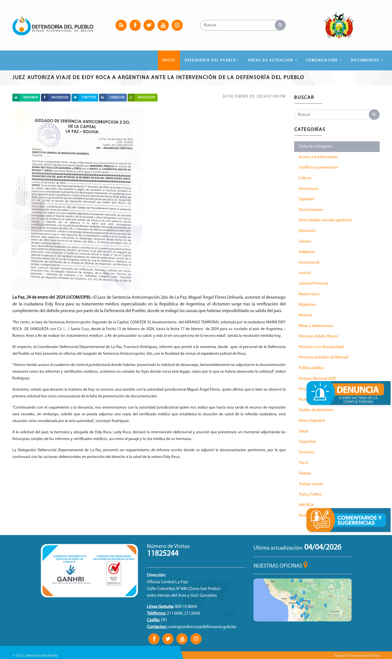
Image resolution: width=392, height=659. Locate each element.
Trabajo (305, 473)
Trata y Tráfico (310, 494)
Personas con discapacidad (321, 347)
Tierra (303, 463)
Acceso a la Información (318, 157)
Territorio (306, 452)
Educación (307, 231)
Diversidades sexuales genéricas (325, 220)
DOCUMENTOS (366, 60)
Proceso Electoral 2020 (317, 379)
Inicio (168, 60)
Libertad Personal (313, 284)
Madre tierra (309, 294)
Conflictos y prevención (318, 167)
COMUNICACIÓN (322, 60)
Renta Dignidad (312, 421)
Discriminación (311, 210)
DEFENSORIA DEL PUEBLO (210, 60)
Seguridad (307, 442)
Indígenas (307, 252)
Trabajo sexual (311, 484)
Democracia (309, 189)
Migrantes (307, 305)
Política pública (311, 368)
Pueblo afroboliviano (316, 410)
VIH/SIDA (306, 505)
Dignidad (306, 199)
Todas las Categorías (316, 146)
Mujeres (305, 315)
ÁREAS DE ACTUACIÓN (271, 60)
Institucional (309, 263)
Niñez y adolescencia (316, 326)
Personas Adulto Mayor (318, 336)
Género (305, 241)
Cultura (305, 178)
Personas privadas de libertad (323, 357)
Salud (303, 431)
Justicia (305, 273)
